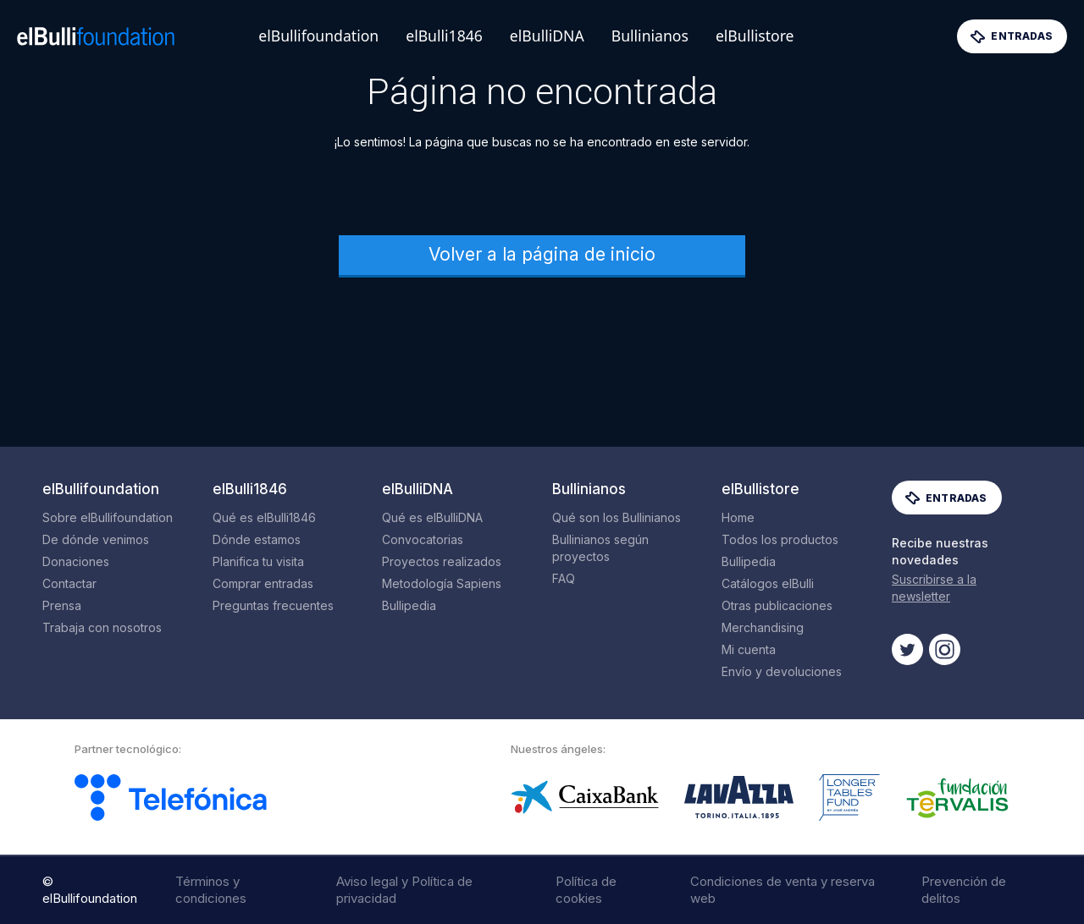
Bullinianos (650, 35)
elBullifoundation (318, 35)
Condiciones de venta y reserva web (782, 889)
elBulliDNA (547, 35)
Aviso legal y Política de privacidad (404, 889)
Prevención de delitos (963, 889)
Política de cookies (586, 889)
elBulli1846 (444, 35)
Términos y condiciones (210, 889)
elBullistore (755, 35)
